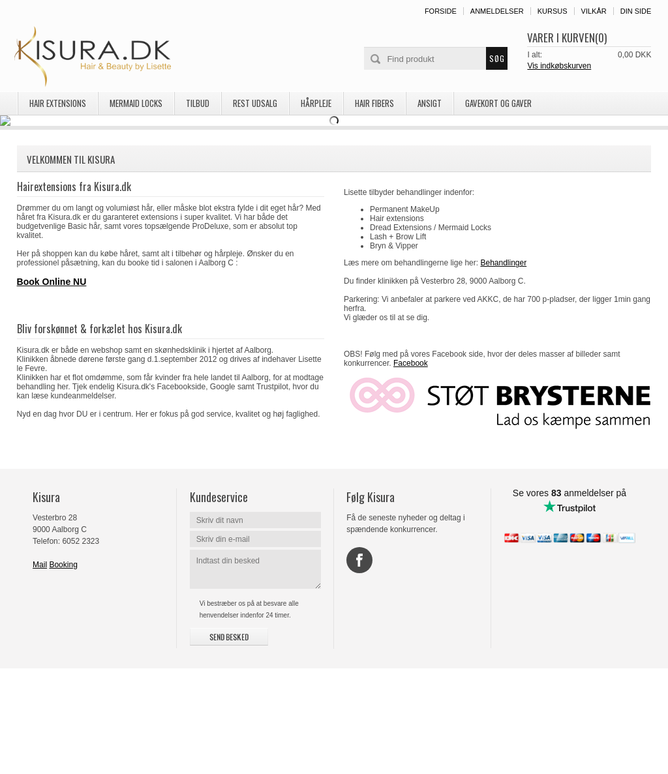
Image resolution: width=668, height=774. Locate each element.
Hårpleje (316, 103)
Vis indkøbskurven (559, 65)
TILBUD (197, 103)
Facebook (410, 468)
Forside (441, 11)
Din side (636, 11)
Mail (40, 670)
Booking (63, 670)
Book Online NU (52, 387)
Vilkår (594, 11)
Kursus (553, 11)
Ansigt (430, 103)
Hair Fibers (374, 103)
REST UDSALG (255, 103)
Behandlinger (503, 368)
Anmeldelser (497, 11)
